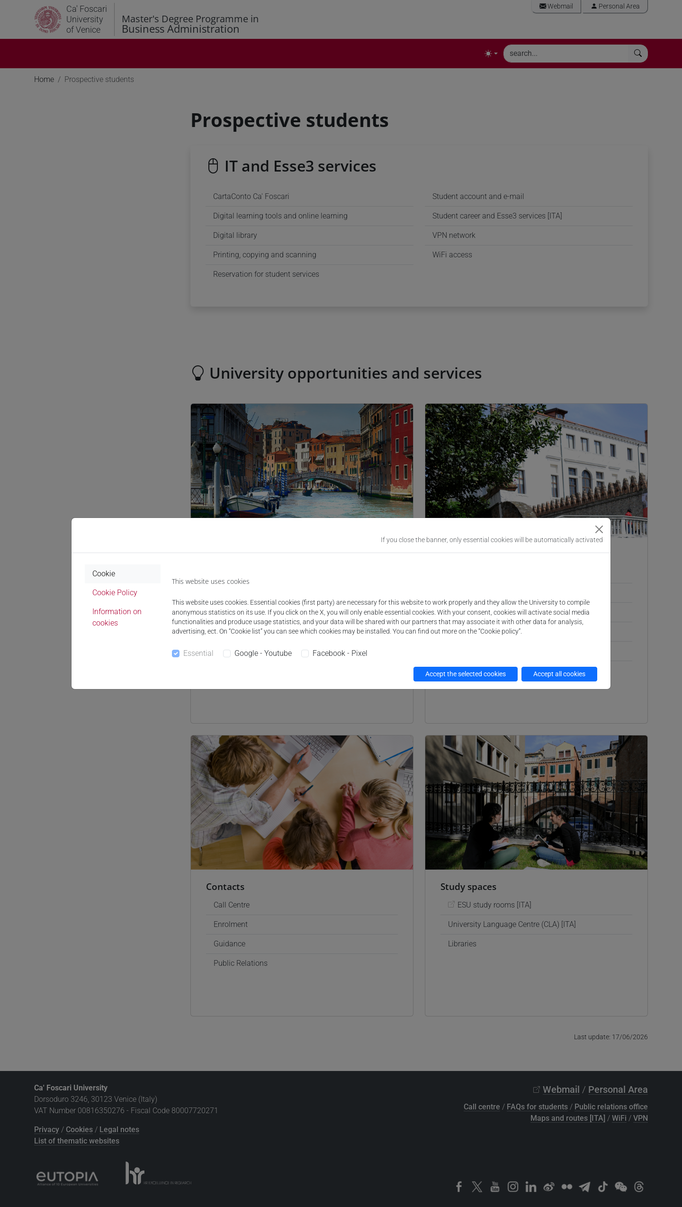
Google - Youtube (263, 653)
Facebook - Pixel (340, 653)
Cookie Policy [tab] (114, 592)
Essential (198, 653)
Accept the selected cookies (465, 674)
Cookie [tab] (103, 573)
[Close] (599, 529)
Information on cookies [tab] (117, 617)
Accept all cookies (559, 674)
